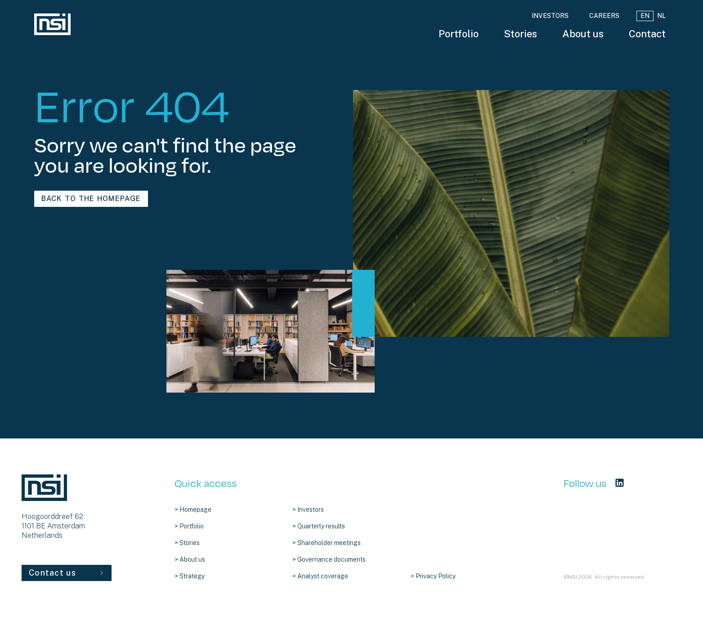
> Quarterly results (318, 526)
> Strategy (190, 576)
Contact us (66, 572)
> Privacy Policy (433, 576)
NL (661, 15)
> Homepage (193, 509)
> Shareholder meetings (326, 542)
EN (644, 15)
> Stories (187, 542)
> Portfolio (189, 526)
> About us (190, 559)
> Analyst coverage (320, 576)
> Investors (308, 509)
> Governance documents (329, 559)
